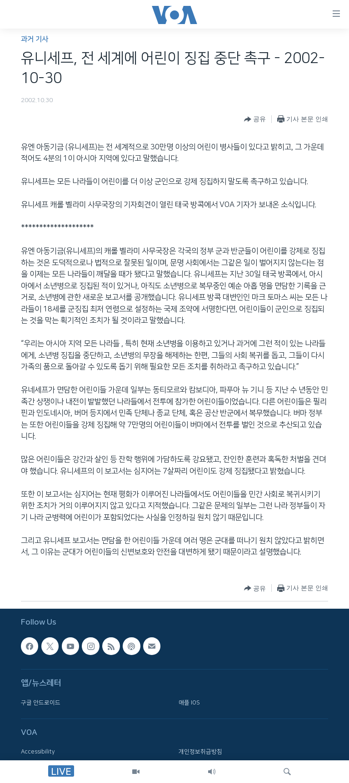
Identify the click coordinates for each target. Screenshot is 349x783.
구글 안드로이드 (40, 702)
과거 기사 (34, 39)
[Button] (255, 119)
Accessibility (38, 752)
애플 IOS (189, 702)
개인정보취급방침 (200, 752)
